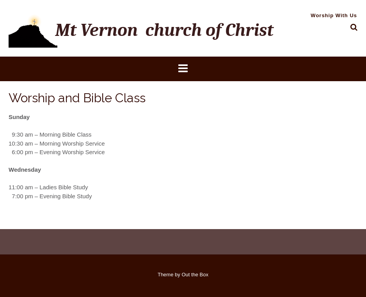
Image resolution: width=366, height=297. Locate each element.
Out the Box (194, 274)
